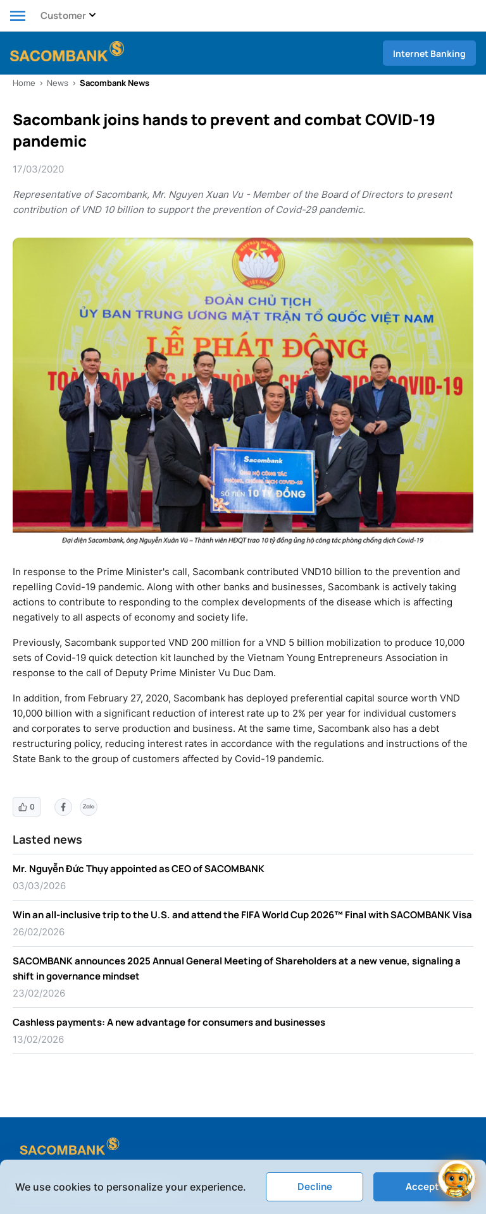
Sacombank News (114, 82)
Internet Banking (429, 53)
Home (24, 82)
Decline (314, 1186)
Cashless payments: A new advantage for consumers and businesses (169, 1022)
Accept (422, 1186)
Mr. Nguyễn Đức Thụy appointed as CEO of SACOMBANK (139, 868)
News (57, 82)
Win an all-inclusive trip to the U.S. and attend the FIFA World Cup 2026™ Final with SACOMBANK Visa (242, 914)
